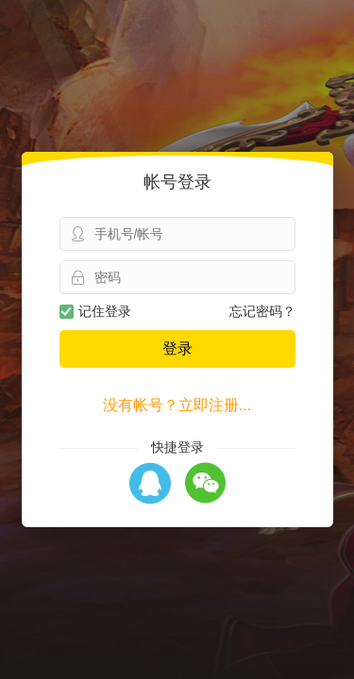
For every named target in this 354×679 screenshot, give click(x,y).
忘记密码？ (262, 311)
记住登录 (95, 311)
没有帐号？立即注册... (177, 405)
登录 (177, 348)
